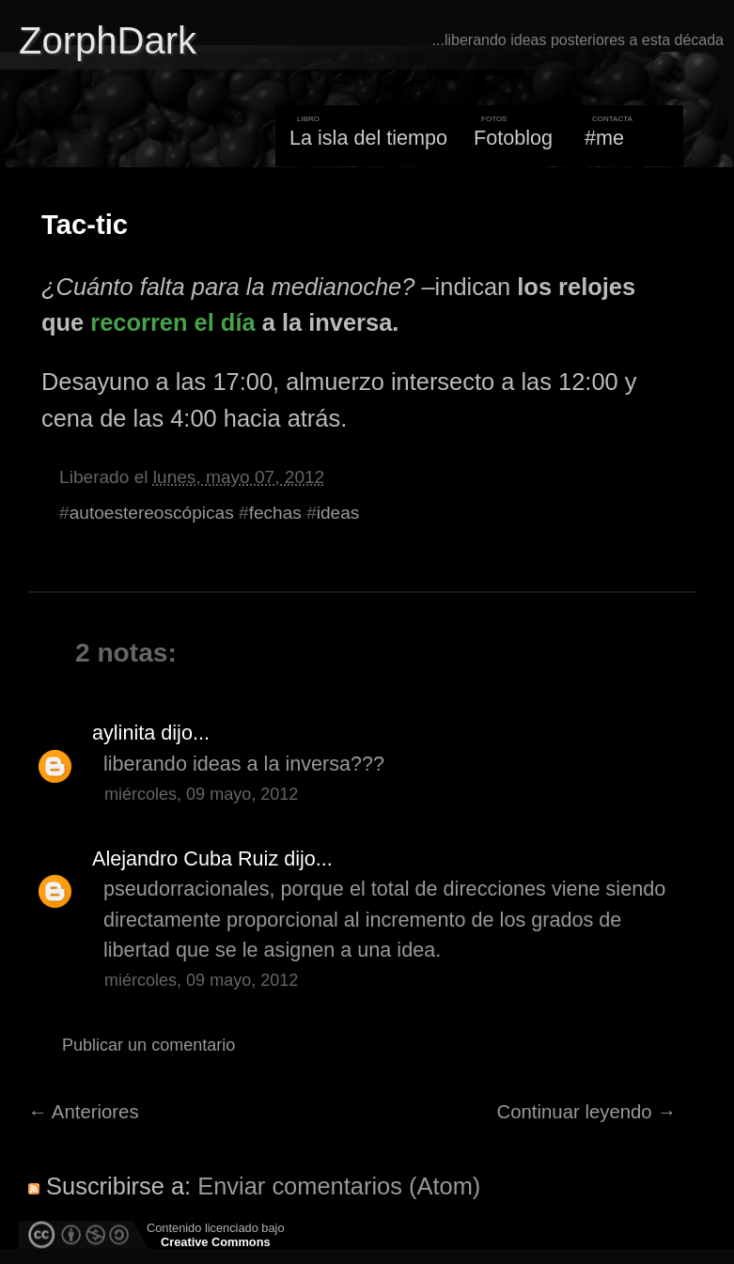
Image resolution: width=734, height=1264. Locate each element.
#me (604, 137)
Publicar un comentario (148, 1045)
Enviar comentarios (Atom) (338, 1186)
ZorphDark (107, 40)
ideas (338, 513)
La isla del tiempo (368, 137)
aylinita (123, 732)
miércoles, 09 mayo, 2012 (201, 794)
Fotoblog (513, 137)
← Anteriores (83, 1111)
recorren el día (172, 322)
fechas (275, 513)
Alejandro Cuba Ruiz (185, 858)
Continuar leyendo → (587, 1111)
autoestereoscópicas (152, 513)
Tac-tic (84, 225)
